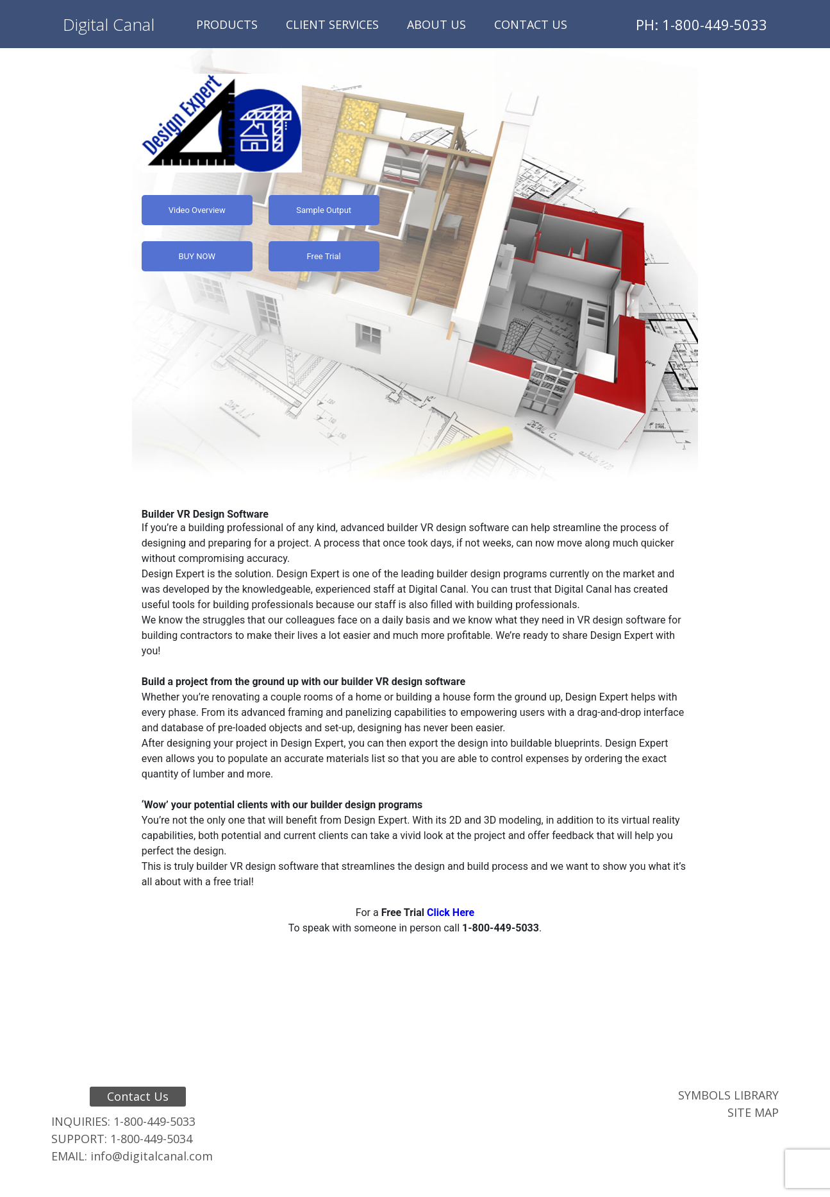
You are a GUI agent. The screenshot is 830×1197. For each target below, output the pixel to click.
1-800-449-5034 (151, 1138)
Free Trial (324, 256)
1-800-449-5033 (154, 1121)
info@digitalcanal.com (151, 1156)
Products (227, 24)
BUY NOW (197, 256)
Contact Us (530, 24)
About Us (436, 24)
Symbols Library (728, 1095)
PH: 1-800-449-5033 (701, 24)
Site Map (753, 1112)
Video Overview (197, 210)
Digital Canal (108, 24)
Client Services (332, 24)
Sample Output (323, 210)
